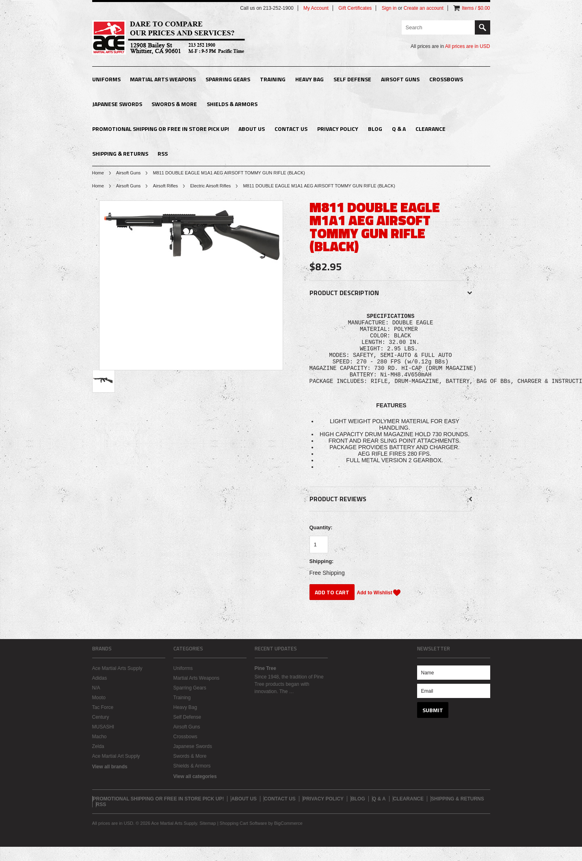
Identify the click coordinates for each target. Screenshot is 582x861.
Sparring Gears (228, 79)
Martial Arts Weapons (163, 79)
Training (273, 79)
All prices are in (467, 46)
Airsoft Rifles (165, 185)
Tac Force (103, 721)
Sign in (389, 8)
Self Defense (352, 79)
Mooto (99, 712)
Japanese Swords (117, 104)
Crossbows (446, 79)
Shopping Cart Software (243, 837)
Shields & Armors (232, 104)
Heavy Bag (309, 79)
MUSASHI (103, 741)
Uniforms (106, 79)
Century (100, 731)
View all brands (110, 781)
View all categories (195, 791)
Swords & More (174, 104)
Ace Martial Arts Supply (117, 682)
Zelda (98, 760)
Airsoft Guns (400, 79)
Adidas (99, 692)
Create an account (424, 8)
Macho (99, 751)
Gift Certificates (355, 8)
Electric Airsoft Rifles (210, 185)
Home (98, 172)
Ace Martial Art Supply (116, 770)
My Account (316, 8)
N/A (96, 702)
